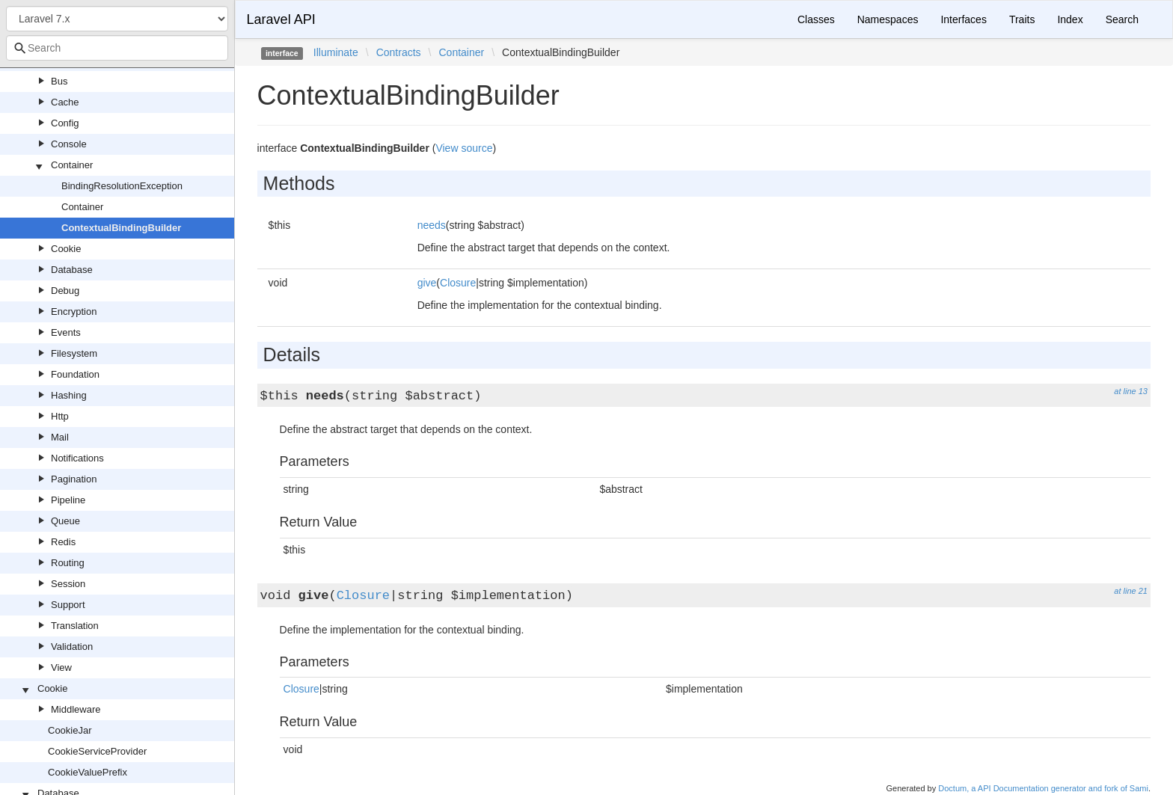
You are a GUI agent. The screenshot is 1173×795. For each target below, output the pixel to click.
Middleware (75, 709)
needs (431, 225)
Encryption (74, 311)
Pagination (74, 479)
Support (68, 604)
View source (463, 148)
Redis (63, 541)
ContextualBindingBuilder (121, 227)
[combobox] (117, 48)
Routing (68, 562)
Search (1122, 19)
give (427, 283)
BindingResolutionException (122, 185)
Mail (60, 437)
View (61, 667)
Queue (65, 521)
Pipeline (68, 500)
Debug (65, 290)
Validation (72, 646)
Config (65, 123)
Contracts (398, 52)
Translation (75, 625)
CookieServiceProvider (97, 751)
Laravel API (281, 19)
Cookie (66, 248)
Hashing (69, 395)
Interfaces (963, 19)
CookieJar (70, 730)
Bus (59, 81)
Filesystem (74, 353)
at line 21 (1131, 590)
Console (69, 144)
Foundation (75, 374)
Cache (65, 102)
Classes (816, 19)
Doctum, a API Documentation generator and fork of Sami (1043, 788)
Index (1069, 19)
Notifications (77, 458)
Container (72, 165)
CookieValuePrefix (87, 772)
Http (60, 416)
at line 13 (1131, 391)
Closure (458, 283)
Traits (1022, 19)
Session (68, 583)
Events (66, 332)
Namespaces (888, 19)
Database (72, 269)
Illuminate (335, 52)
